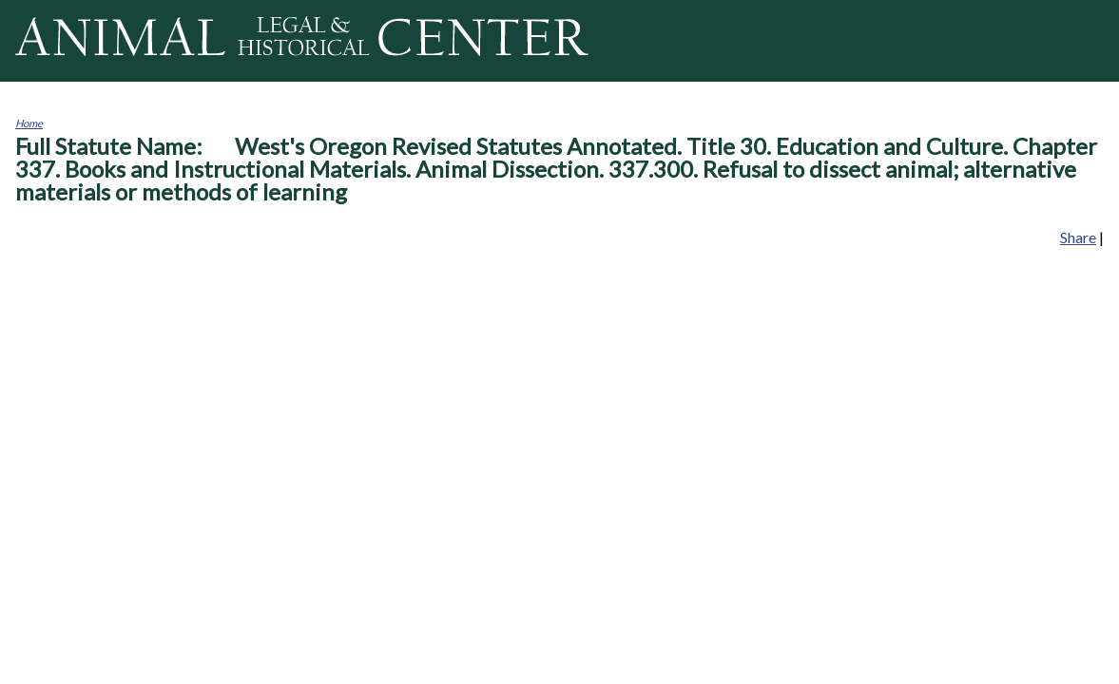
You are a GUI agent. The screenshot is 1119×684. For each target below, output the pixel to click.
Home (29, 123)
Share (1078, 237)
